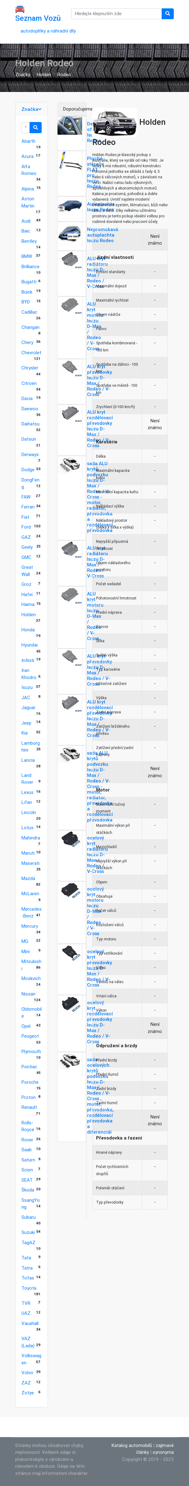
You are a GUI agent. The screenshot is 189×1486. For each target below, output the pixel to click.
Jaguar (28, 707)
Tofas (27, 1278)
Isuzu (27, 687)
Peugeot (30, 1036)
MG (24, 941)
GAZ (26, 537)
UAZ (25, 1313)
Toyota (28, 1288)
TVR (25, 1303)
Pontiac (29, 1067)
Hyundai (29, 645)
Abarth (28, 141)
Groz (26, 584)
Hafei (27, 594)
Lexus (27, 792)
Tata (26, 1258)
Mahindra (30, 838)
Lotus (27, 827)
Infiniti (27, 660)
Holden (44, 74)
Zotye (27, 1393)
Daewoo (29, 409)
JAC (25, 697)
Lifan (26, 802)
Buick (26, 292)
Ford (26, 527)
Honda (28, 630)
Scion (27, 1170)
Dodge (28, 470)
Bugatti (28, 282)
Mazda (28, 878)
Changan (30, 327)
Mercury (29, 926)
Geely (27, 547)
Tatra (27, 1268)
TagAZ (28, 1242)
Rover (27, 1140)
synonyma (163, 1452)
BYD (25, 302)
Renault (29, 1107)
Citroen (29, 383)
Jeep (26, 723)
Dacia (27, 398)
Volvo (27, 1372)
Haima (28, 604)
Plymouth (31, 1051)
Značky (22, 74)
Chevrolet (31, 352)
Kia (24, 733)
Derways (30, 454)
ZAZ (26, 1383)
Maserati (30, 863)
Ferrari (28, 507)
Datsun (28, 439)
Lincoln (28, 812)
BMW (26, 256)
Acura (27, 156)
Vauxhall (30, 1323)
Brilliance (30, 266)
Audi (25, 221)
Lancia (28, 760)
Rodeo (64, 74)
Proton (28, 1097)
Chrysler (29, 368)
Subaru (28, 1217)
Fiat (25, 517)
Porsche (30, 1082)
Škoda (27, 1190)
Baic (25, 231)
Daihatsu (30, 424)
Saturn (28, 1160)
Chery (27, 342)
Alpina (27, 189)
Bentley (29, 241)
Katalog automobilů (132, 1445)
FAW (25, 497)
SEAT (27, 1180)
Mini (25, 951)
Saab (26, 1150)
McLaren (30, 893)
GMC (26, 557)
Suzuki (28, 1232)
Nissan (28, 994)
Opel (25, 1026)
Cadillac (29, 312)
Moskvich (31, 978)
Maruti (28, 853)
